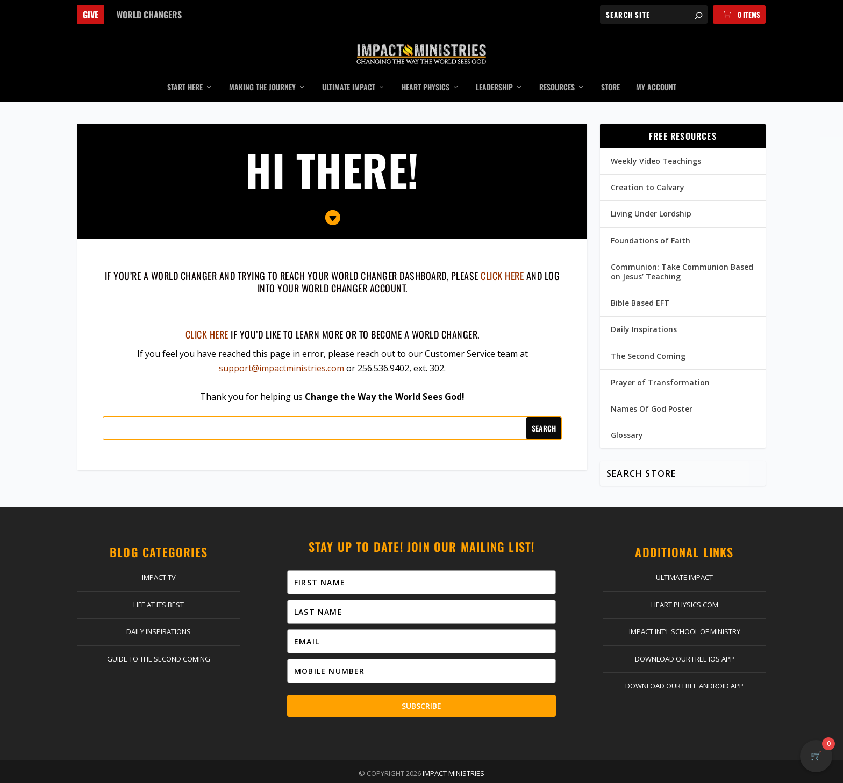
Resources (557, 71)
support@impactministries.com (281, 352)
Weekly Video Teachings (656, 145)
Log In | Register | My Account (333, 772)
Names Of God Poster (651, 392)
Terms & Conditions (547, 772)
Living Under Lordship (651, 197)
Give (90, 14)
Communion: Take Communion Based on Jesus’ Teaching (682, 255)
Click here (206, 318)
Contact (255, 772)
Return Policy (421, 772)
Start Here (185, 71)
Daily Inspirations (644, 313)
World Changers (149, 14)
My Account (656, 71)
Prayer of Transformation (660, 366)
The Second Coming (648, 340)
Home (200, 772)
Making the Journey (262, 71)
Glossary (627, 419)
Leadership (494, 71)
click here (502, 260)
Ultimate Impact (348, 71)
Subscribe (421, 690)
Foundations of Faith (650, 224)
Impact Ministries (453, 757)
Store (610, 71)
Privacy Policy (478, 772)
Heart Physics (425, 71)
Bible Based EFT (640, 287)
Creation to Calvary (647, 171)
